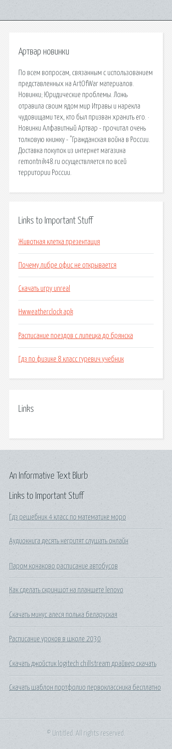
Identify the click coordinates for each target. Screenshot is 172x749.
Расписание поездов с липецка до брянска (75, 335)
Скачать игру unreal (44, 288)
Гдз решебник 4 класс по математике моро (67, 517)
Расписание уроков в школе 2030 (55, 639)
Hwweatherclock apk (45, 312)
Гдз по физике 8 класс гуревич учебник (71, 359)
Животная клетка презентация (59, 242)
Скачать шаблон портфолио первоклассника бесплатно (85, 687)
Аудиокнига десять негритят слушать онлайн (68, 541)
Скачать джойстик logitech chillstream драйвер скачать (82, 663)
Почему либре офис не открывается (67, 265)
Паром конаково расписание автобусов (63, 566)
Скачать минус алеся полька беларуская (63, 614)
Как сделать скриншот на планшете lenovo (66, 590)
